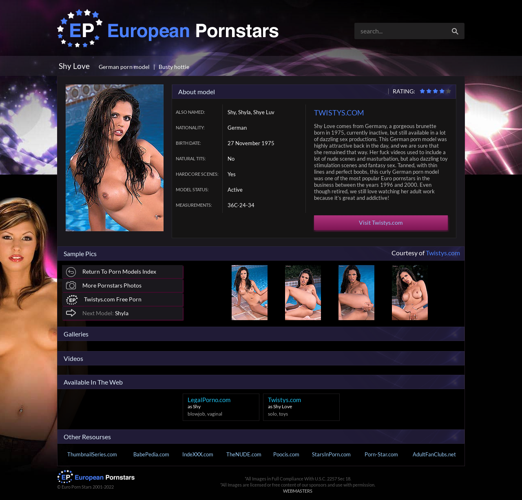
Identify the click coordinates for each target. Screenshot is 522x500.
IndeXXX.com (197, 454)
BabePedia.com (151, 454)
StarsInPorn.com (331, 454)
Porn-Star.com (381, 454)
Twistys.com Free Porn (104, 300)
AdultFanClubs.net (434, 454)
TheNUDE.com (243, 454)
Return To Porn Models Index (111, 272)
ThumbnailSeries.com (92, 454)
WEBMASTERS (297, 490)
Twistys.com (443, 253)
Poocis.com (286, 454)
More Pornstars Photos (104, 285)
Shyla (97, 312)
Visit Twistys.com (381, 222)
